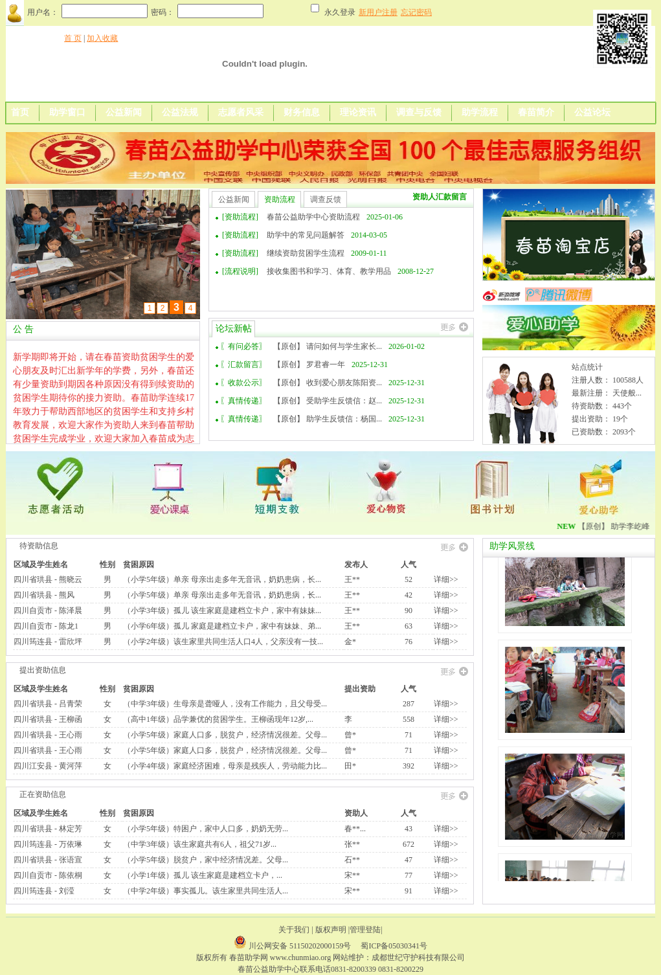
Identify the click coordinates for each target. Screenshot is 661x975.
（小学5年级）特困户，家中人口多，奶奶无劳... (205, 828)
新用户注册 (378, 12)
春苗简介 (536, 112)
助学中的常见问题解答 (305, 235)
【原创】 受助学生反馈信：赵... (327, 400)
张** (352, 844)
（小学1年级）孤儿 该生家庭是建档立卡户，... (202, 875)
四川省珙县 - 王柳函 (48, 719)
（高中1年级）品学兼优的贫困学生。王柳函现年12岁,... (218, 719)
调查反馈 (325, 199)
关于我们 (293, 929)
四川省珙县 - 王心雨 (48, 734)
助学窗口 (67, 112)
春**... (355, 828)
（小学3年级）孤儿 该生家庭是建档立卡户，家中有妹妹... (222, 610)
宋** (352, 875)
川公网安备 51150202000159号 (301, 945)
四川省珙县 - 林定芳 (48, 828)
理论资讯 (358, 112)
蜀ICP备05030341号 (394, 945)
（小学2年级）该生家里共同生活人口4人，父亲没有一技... (223, 641)
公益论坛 (592, 112)
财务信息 (302, 112)
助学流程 (480, 112)
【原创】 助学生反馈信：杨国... (327, 418)
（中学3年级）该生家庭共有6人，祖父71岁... (199, 844)
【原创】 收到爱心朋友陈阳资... (327, 382)
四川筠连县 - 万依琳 (48, 844)
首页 (20, 112)
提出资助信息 (42, 670)
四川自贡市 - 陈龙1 (46, 626)
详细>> (446, 579)
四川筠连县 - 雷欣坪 (48, 641)
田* (350, 765)
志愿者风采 (240, 112)
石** (352, 859)
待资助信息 (38, 545)
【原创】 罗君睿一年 (309, 364)
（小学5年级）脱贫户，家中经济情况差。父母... (205, 859)
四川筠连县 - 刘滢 (44, 890)
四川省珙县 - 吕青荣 (48, 703)
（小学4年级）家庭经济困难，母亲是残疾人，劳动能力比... (225, 765)
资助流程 (279, 199)
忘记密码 (416, 12)
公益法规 (180, 112)
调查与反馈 (419, 112)
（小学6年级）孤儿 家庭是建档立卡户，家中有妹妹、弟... (222, 626)
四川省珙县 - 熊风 (44, 595)
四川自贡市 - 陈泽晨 (48, 610)
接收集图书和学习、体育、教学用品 (329, 271)
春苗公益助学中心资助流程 (313, 216)
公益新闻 (124, 112)
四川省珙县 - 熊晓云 (48, 579)
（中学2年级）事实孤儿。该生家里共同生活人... (205, 890)
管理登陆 (365, 929)
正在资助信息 (42, 794)
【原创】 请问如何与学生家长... (327, 346)
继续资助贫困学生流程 (305, 253)
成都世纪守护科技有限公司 (418, 957)
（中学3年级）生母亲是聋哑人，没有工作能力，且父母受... (225, 703)
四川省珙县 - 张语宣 (48, 859)
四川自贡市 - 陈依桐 (48, 875)
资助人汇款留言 (439, 196)
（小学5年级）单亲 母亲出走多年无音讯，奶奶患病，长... (222, 579)
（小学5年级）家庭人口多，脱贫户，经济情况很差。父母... (225, 734)
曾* (350, 734)
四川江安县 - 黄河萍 (48, 765)
